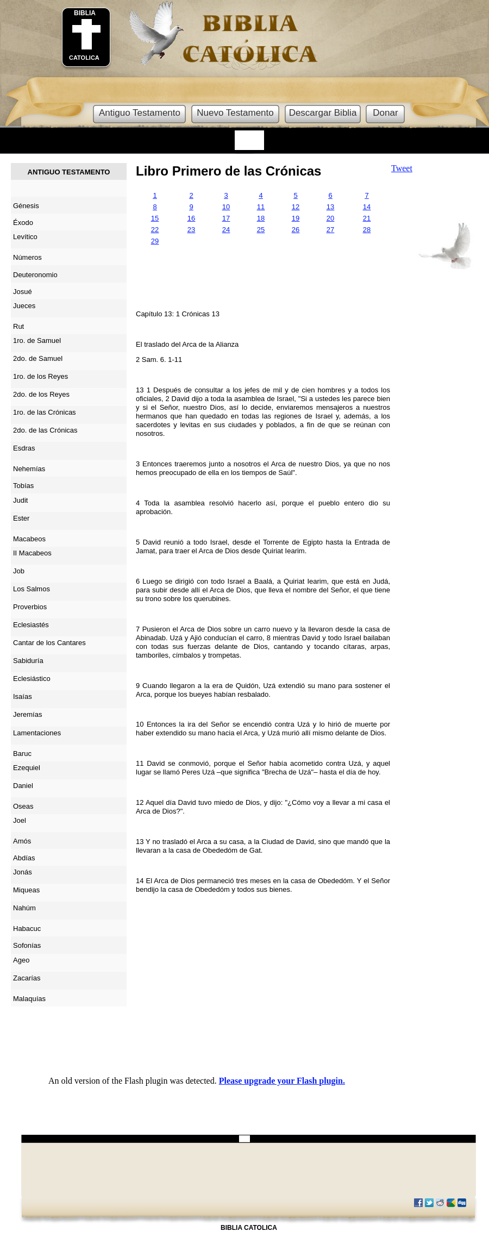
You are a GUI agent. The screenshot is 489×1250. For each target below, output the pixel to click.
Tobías (23, 486)
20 (330, 218)
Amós (22, 841)
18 (261, 218)
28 (367, 230)
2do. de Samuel (37, 358)
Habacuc (27, 928)
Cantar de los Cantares (49, 643)
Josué (22, 292)
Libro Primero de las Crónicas (228, 171)
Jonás (22, 872)
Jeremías (27, 714)
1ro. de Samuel (37, 340)
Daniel (23, 786)
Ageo (21, 960)
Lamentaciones (37, 733)
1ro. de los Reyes (40, 376)
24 (226, 230)
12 (295, 207)
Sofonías (27, 945)
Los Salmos (31, 589)
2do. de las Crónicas (45, 430)
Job (18, 571)
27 (330, 230)
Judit (20, 500)
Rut (18, 326)
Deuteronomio (35, 275)
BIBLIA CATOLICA (249, 1228)
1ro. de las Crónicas (44, 412)
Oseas (23, 806)
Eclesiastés (31, 625)
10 (226, 207)
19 (295, 218)
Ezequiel (26, 768)
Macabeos (29, 539)
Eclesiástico (32, 678)
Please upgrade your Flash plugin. (282, 1080)
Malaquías (29, 999)
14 (367, 207)
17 (226, 218)
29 (155, 241)
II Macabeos (32, 553)
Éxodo (23, 222)
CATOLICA (84, 57)
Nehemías (29, 469)
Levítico (25, 237)
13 (330, 207)
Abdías (24, 858)
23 (191, 230)
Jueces (24, 306)
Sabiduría (28, 661)
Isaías (22, 696)
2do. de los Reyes (41, 394)
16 (191, 218)
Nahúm (24, 908)
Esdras (24, 448)
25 (261, 230)
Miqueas (26, 890)
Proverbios (30, 607)
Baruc (22, 753)
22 (155, 230)
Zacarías (27, 978)
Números (27, 257)
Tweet (401, 168)
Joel (19, 820)
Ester (21, 518)
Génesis (26, 206)
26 (295, 230)
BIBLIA (85, 13)
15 (155, 218)
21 (367, 218)
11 (261, 207)
